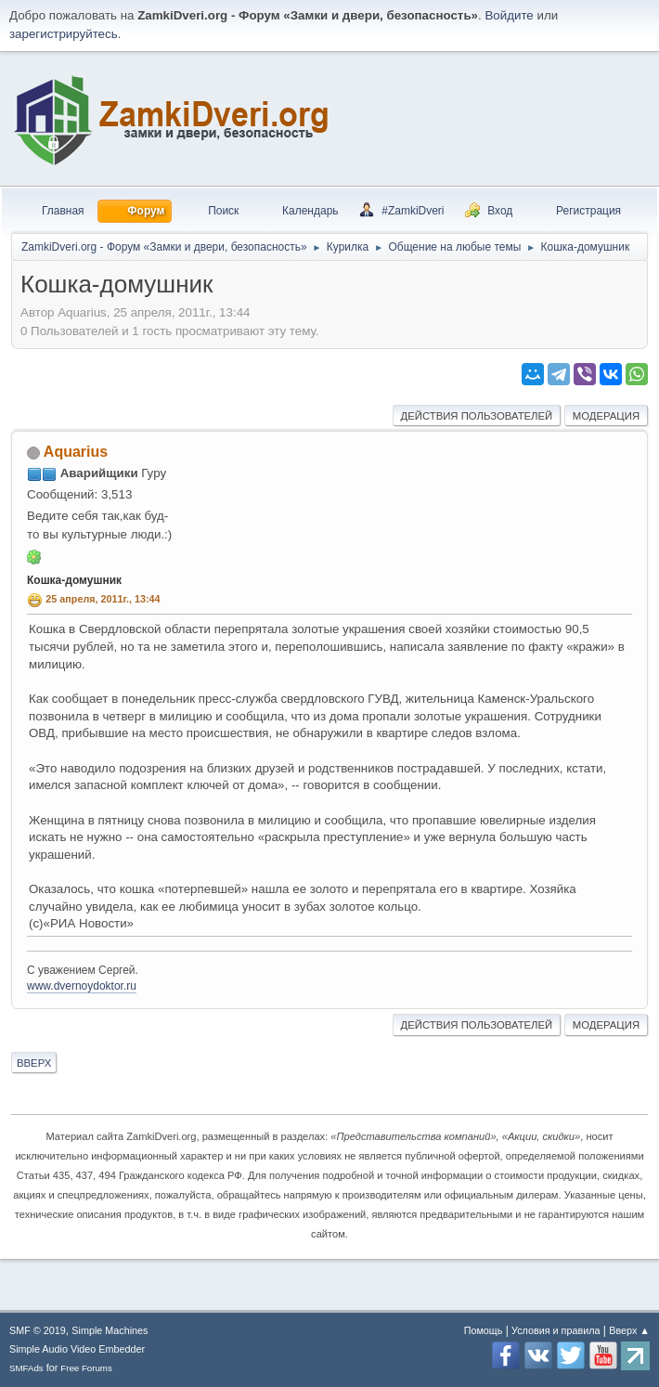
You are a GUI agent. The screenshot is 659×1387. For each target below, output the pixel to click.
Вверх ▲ (629, 1330)
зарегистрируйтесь (63, 34)
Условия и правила (555, 1330)
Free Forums (86, 1368)
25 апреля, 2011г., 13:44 (102, 598)
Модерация (606, 415)
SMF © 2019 (37, 1330)
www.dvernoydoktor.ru (81, 985)
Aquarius (76, 452)
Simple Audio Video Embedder (77, 1349)
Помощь (483, 1330)
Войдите (509, 15)
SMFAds (26, 1368)
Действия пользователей (477, 415)
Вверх (34, 1063)
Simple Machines (109, 1330)
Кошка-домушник (74, 580)
